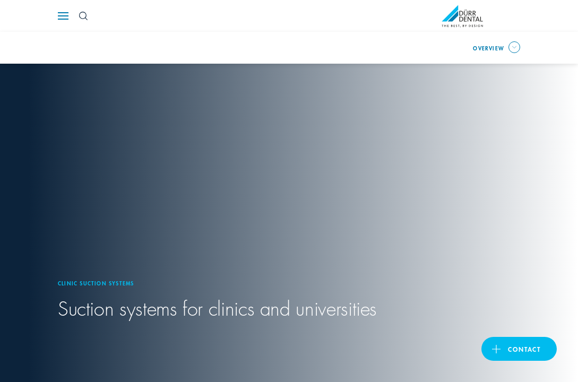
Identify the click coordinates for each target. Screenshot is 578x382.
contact (522, 348)
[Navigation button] (63, 16)
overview (487, 47)
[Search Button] (83, 15)
